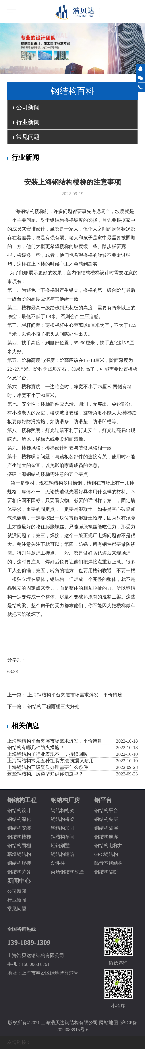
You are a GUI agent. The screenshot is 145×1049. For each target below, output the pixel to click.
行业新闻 (26, 122)
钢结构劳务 (19, 872)
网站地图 (108, 1022)
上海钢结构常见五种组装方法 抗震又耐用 (50, 760)
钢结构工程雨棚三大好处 (53, 706)
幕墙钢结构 (19, 854)
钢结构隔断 (106, 872)
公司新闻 (26, 107)
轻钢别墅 (60, 845)
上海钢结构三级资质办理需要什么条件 (47, 767)
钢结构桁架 (62, 810)
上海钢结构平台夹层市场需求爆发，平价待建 (74, 695)
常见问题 (26, 137)
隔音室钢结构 (108, 863)
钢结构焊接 (19, 863)
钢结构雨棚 (19, 845)
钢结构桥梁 (62, 819)
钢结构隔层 (106, 828)
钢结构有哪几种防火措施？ (35, 747)
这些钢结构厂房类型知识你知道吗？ (45, 774)
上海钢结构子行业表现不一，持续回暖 (47, 754)
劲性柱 (58, 863)
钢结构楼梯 (19, 836)
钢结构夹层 (106, 819)
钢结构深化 (19, 819)
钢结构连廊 (106, 836)
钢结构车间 (62, 836)
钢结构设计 (19, 810)
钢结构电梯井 (108, 845)
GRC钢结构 (106, 854)
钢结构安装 (19, 828)
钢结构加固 (62, 828)
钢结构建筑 (62, 854)
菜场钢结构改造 (67, 872)
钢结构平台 (106, 810)
